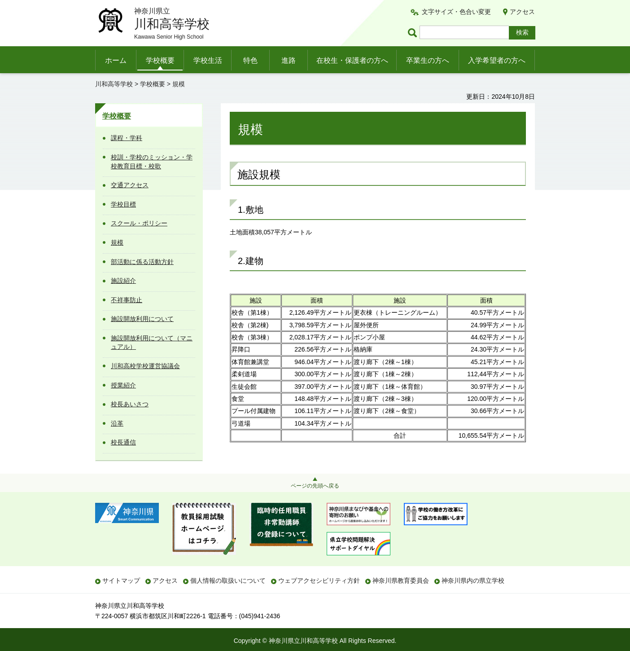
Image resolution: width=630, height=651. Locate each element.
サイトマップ (121, 580)
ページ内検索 (414, 33)
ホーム (116, 60)
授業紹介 (123, 385)
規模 (117, 242)
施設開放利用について (142, 318)
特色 (250, 60)
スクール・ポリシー (139, 223)
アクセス (522, 11)
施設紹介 (123, 280)
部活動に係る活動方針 (142, 261)
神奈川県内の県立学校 (473, 580)
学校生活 (207, 60)
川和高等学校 (114, 84)
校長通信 (123, 442)
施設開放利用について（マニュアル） (151, 342)
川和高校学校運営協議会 (145, 365)
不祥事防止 (126, 300)
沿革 (117, 423)
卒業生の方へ (427, 60)
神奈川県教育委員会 (400, 580)
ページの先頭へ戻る (315, 486)
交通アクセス (130, 185)
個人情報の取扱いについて (228, 580)
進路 (288, 60)
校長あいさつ (130, 404)
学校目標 (123, 204)
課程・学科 (126, 137)
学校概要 (160, 60)
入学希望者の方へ (496, 60)
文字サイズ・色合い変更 (456, 11)
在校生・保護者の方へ (352, 60)
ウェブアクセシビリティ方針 (319, 580)
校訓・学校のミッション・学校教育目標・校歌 (151, 162)
